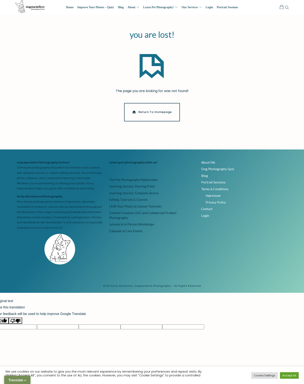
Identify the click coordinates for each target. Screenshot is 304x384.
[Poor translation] (15, 322)
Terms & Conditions (214, 191)
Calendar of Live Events (125, 233)
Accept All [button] (289, 375)
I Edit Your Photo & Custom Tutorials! (135, 208)
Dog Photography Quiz (217, 171)
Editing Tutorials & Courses (128, 201)
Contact (207, 211)
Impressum (213, 197)
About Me (208, 164)
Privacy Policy (216, 204)
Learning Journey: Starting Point (132, 188)
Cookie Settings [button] (264, 375)
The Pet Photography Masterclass (133, 181)
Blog (204, 177)
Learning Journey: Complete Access (134, 195)
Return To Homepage (152, 114)
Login (205, 217)
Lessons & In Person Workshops (131, 226)
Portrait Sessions (213, 184)
